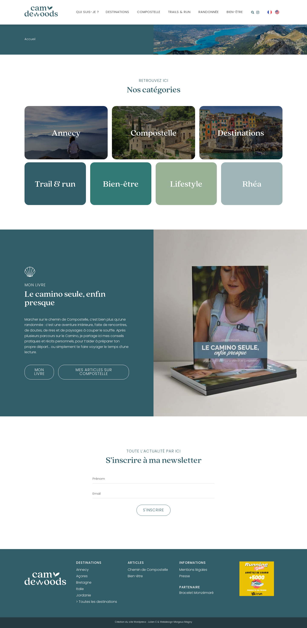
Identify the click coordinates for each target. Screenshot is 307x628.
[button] (252, 12)
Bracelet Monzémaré (196, 593)
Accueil (30, 39)
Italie (80, 589)
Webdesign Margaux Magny (176, 622)
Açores (82, 576)
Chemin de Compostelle (148, 570)
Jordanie (83, 595)
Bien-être (135, 576)
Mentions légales (193, 570)
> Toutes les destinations (96, 602)
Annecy (82, 570)
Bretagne (83, 583)
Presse (184, 576)
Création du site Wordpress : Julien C (136, 622)
